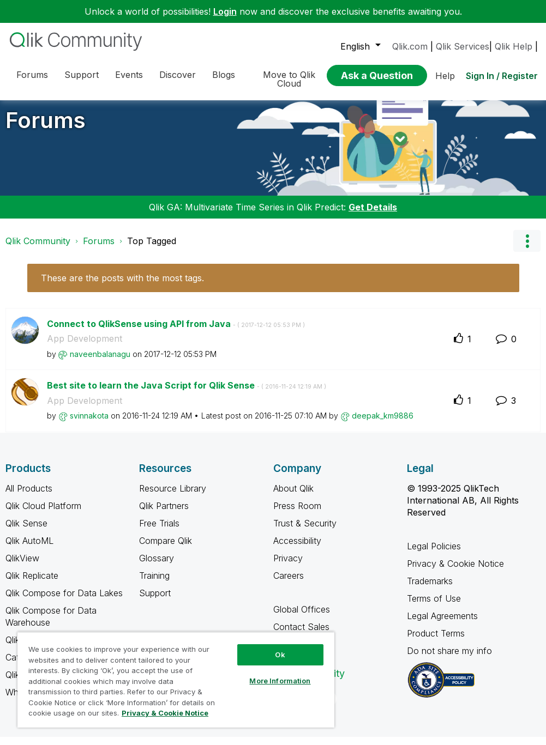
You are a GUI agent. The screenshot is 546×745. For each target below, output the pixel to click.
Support (155, 601)
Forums (45, 128)
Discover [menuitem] (177, 74)
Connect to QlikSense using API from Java (176, 331)
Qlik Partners (164, 513)
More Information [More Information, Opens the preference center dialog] (279, 680)
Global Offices (301, 617)
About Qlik (293, 496)
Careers (288, 583)
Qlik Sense (26, 531)
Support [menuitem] (81, 74)
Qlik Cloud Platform (43, 513)
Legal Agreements (442, 624)
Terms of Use (434, 606)
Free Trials (159, 531)
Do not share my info (451, 658)
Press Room (297, 513)
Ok (280, 654)
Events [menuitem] (129, 74)
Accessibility (297, 548)
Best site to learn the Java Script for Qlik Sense (186, 393)
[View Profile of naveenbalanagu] (100, 362)
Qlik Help (513, 46)
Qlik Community (37, 249)
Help (445, 75)
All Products (28, 496)
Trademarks (430, 589)
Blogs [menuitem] (223, 74)
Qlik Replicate (31, 583)
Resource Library (172, 496)
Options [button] (527, 249)
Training (154, 583)
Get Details (373, 215)
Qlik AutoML (29, 548)
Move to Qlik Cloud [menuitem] (289, 79)
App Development (84, 346)
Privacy (288, 566)
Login (225, 11)
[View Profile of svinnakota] (89, 423)
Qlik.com (410, 46)
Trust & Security (305, 531)
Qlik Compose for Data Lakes (64, 601)
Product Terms (436, 641)
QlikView (22, 566)
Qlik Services (462, 46)
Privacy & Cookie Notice (455, 571)
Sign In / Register (502, 75)
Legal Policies (434, 554)
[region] (175, 680)
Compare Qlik (165, 548)
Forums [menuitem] (32, 74)
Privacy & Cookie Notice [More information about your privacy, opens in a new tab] (165, 712)
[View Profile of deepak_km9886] (382, 423)
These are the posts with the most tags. (122, 286)
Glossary (156, 566)
